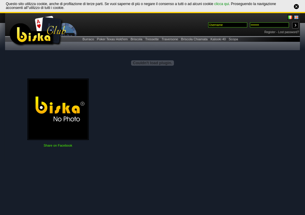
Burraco (88, 39)
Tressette (151, 39)
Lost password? (288, 32)
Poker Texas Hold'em (112, 39)
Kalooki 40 (218, 39)
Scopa (233, 39)
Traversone (170, 39)
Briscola (136, 39)
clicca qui (221, 4)
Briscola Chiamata (194, 39)
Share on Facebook (57, 145)
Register (270, 32)
